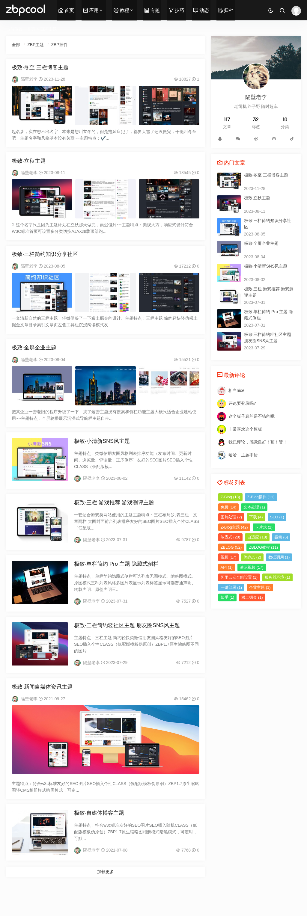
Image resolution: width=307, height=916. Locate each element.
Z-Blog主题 (234, 527)
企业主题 (260, 587)
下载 (256, 517)
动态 (201, 10)
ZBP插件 (60, 45)
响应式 (230, 537)
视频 (229, 557)
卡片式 (264, 527)
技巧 (176, 10)
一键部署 (231, 587)
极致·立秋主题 (29, 164)
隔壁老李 (29, 81)
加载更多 (105, 886)
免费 (229, 507)
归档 (226, 10)
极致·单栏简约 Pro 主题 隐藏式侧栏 (116, 574)
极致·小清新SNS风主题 (102, 448)
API (227, 567)
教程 (121, 10)
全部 (16, 45)
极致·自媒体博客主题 (99, 827)
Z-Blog (230, 497)
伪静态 (252, 557)
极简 (281, 537)
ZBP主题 (48, 29)
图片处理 (231, 517)
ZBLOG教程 (263, 547)
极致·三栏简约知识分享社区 (45, 259)
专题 (152, 10)
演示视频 (252, 567)
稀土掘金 (252, 597)
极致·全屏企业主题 (34, 354)
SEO (277, 517)
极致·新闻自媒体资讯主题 (42, 700)
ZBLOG (231, 547)
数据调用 (279, 557)
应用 (91, 10)
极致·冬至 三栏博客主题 (40, 69)
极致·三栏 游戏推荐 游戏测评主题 (114, 511)
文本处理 (254, 507)
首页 (66, 10)
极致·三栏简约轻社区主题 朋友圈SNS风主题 (127, 637)
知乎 (227, 597)
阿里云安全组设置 (239, 577)
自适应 (257, 537)
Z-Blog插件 (261, 497)
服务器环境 (277, 577)
